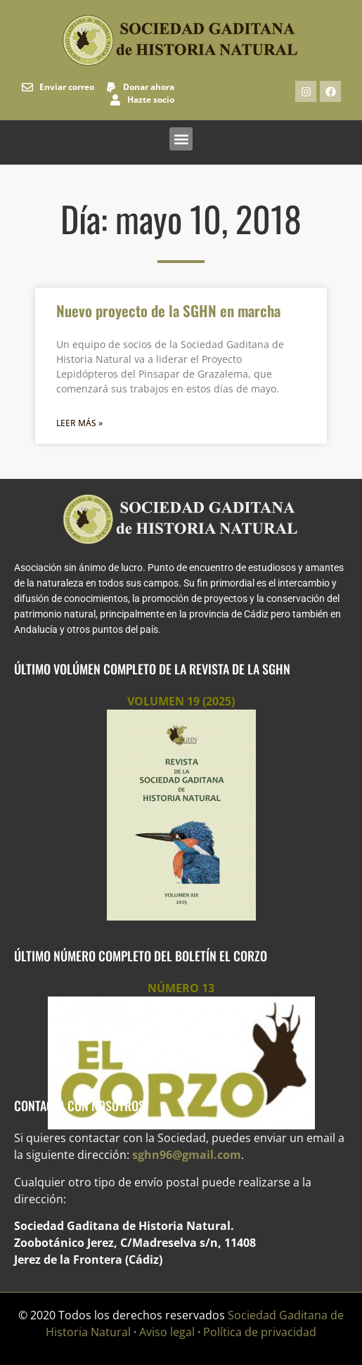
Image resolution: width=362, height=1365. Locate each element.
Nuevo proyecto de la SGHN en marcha (168, 310)
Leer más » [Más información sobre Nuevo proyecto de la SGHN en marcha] (79, 423)
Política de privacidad (259, 1332)
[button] (181, 138)
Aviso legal (167, 1332)
